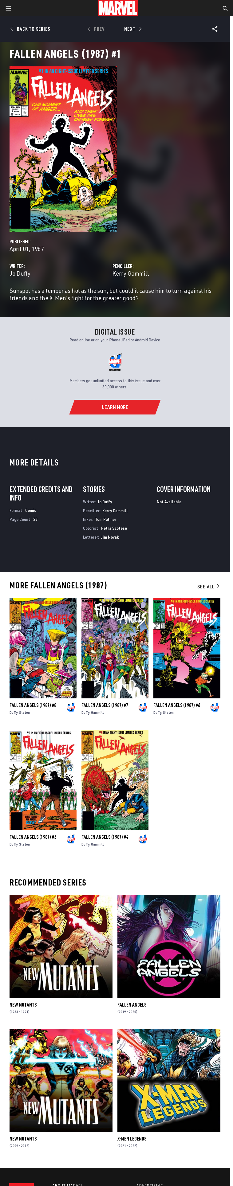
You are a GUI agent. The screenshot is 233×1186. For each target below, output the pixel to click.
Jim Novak (110, 537)
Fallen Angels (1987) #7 (104, 705)
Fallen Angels (131, 1005)
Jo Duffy (20, 273)
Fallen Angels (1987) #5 (33, 837)
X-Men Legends (131, 1139)
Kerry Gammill (131, 273)
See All (208, 586)
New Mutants (23, 1005)
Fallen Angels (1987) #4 (104, 837)
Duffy (14, 712)
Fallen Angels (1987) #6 (176, 705)
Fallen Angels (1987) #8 (33, 705)
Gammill (97, 712)
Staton (24, 712)
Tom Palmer (105, 519)
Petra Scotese (114, 528)
